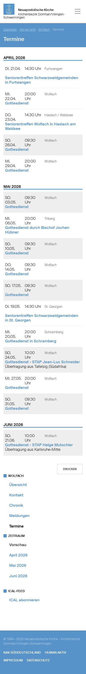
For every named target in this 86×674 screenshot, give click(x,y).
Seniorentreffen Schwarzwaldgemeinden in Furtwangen (41, 80)
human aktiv (55, 652)
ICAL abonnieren (24, 599)
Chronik (16, 505)
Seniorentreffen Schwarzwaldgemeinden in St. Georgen (41, 318)
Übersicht (18, 484)
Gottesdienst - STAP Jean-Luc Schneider (42, 361)
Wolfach (44, 30)
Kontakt (16, 495)
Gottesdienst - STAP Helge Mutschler (39, 444)
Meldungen (19, 515)
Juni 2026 (18, 575)
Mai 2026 (17, 565)
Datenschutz (38, 660)
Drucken (70, 469)
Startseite (10, 30)
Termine (16, 526)
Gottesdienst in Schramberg (30, 341)
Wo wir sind (27, 30)
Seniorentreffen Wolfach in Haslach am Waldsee (40, 126)
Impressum (13, 660)
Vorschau (17, 544)
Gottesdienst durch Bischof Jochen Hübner (37, 230)
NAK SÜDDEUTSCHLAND (22, 652)
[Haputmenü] (78, 12)
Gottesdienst (17, 103)
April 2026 (18, 555)
